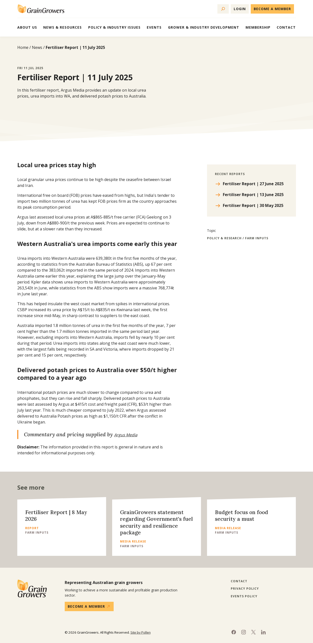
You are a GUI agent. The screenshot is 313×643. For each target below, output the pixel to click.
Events (154, 27)
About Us (27, 27)
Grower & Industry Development (203, 27)
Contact (286, 27)
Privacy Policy (245, 588)
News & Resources (62, 27)
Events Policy (244, 596)
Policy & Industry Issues (114, 27)
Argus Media (125, 435)
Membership (258, 27)
